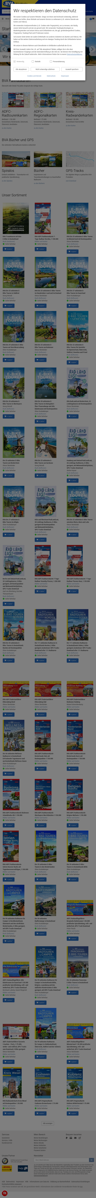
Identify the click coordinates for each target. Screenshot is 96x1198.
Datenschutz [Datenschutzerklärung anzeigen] (51, 76)
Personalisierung (58, 62)
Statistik (37, 62)
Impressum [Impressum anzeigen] (65, 76)
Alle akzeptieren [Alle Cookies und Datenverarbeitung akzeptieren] (21, 69)
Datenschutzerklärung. (74, 54)
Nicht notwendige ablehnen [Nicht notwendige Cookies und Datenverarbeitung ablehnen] (45, 69)
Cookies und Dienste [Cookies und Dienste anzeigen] (34, 76)
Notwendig (20, 62)
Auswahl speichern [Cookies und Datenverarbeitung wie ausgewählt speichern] (72, 69)
